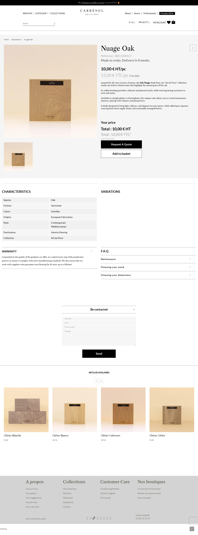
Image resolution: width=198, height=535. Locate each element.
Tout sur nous (32, 494)
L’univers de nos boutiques (149, 494)
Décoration (68, 503)
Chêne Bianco (60, 438)
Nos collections (70, 494)
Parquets (67, 498)
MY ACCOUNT (159, 22)
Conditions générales (110, 494)
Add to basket (121, 153)
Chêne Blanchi (12, 438)
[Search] (39, 23)
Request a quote (121, 144)
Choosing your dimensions (116, 275)
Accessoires (68, 507)
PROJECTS (143, 22)
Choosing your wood (112, 267)
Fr (130, 22)
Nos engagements (34, 503)
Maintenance (108, 259)
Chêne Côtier (157, 438)
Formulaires (105, 503)
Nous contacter (145, 503)
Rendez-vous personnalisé (150, 498)
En (132, 22)
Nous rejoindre (33, 512)
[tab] (49, 251)
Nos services (31, 507)
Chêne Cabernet (110, 438)
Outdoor (67, 512)
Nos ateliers (31, 498)
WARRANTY (11, 251)
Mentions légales (108, 498)
